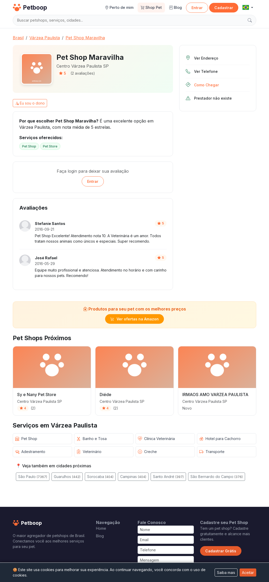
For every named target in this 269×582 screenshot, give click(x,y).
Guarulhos (67, 476)
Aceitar (248, 572)
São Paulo (32, 476)
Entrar (197, 7)
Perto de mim (119, 7)
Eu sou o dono (30, 103)
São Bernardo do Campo (216, 476)
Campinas (133, 476)
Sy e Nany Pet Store (36, 394)
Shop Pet (151, 7)
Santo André (168, 476)
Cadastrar (223, 7)
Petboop (30, 7)
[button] (247, 7)
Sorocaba (100, 476)
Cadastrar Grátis (220, 551)
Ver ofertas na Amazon (134, 319)
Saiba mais (226, 572)
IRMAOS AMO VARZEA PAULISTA (215, 394)
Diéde (105, 394)
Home (101, 528)
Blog (175, 7)
